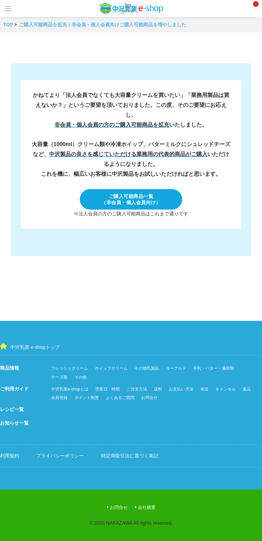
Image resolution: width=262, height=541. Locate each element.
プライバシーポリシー (60, 455)
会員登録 (59, 397)
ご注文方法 (137, 389)
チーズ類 (59, 377)
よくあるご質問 (120, 397)
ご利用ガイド (14, 388)
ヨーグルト (176, 368)
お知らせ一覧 (14, 423)
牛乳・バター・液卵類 (213, 368)
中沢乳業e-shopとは (69, 389)
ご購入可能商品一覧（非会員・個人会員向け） (131, 199)
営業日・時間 (107, 389)
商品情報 (9, 368)
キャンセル (225, 389)
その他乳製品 (146, 368)
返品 (247, 389)
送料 (158, 389)
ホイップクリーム (111, 368)
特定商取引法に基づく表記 (129, 455)
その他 (80, 377)
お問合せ (149, 397)
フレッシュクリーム (69, 368)
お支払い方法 (181, 389)
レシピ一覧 (12, 409)
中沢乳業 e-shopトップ (30, 346)
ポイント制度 (86, 397)
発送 (204, 389)
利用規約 (9, 455)
